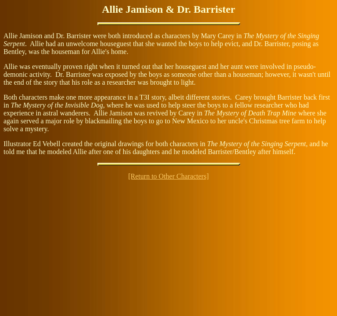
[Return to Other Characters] (168, 176)
